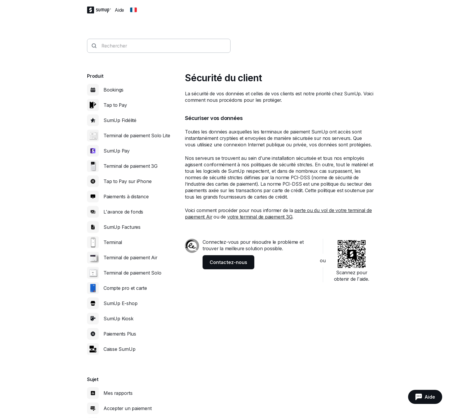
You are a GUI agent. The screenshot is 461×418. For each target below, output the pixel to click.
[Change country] (133, 10)
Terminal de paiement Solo (132, 273)
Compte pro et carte (125, 288)
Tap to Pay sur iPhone (127, 181)
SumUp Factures (122, 227)
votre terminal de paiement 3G (260, 217)
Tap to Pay (115, 105)
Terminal (112, 242)
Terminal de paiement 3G (130, 166)
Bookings (113, 90)
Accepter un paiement (127, 408)
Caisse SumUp (119, 349)
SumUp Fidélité (119, 120)
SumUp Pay (116, 151)
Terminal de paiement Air (130, 257)
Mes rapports (117, 393)
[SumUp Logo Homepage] (101, 10)
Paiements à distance (126, 196)
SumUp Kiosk (118, 318)
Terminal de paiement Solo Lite (136, 135)
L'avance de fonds (123, 212)
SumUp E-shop (120, 303)
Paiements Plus (119, 334)
